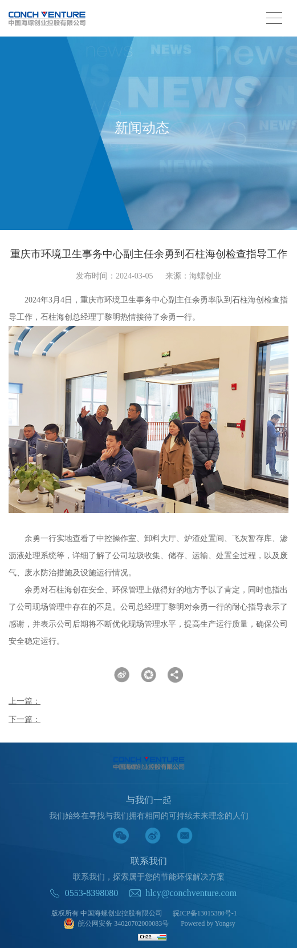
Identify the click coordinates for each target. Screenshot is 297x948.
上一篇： (24, 701)
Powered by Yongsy (208, 923)
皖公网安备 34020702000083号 (116, 924)
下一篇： (24, 719)
